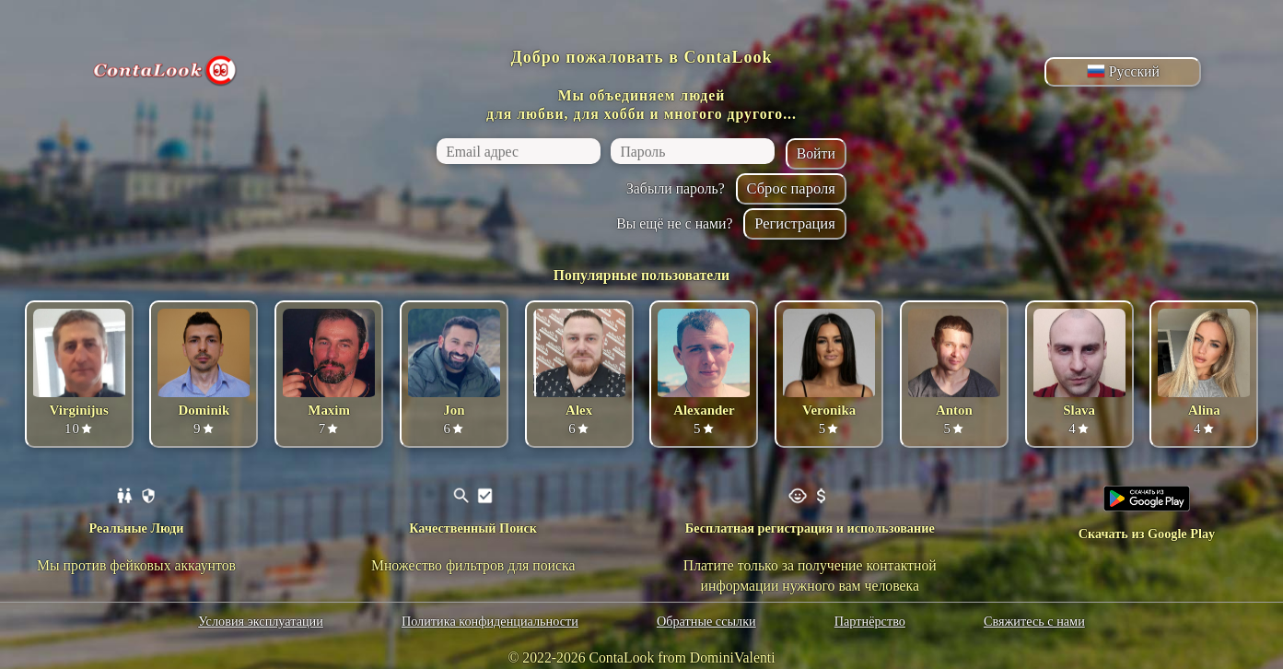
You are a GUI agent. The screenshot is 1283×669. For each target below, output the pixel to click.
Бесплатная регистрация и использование (810, 528)
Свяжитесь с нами (1034, 621)
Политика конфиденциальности (490, 621)
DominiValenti (733, 657)
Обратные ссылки (706, 621)
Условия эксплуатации (260, 621)
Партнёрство (869, 621)
